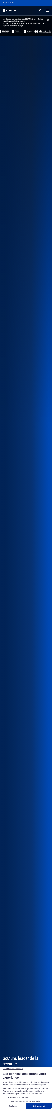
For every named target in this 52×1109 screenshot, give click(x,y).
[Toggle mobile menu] (47, 10)
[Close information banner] (48, 20)
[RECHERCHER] (40, 10)
